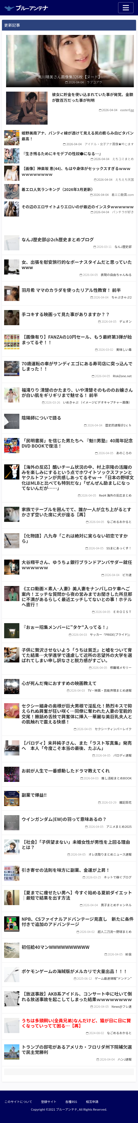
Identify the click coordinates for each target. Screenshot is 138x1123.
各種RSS (71, 1101)
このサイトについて (18, 1101)
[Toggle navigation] (126, 7)
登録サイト (48, 1101)
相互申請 (92, 1101)
